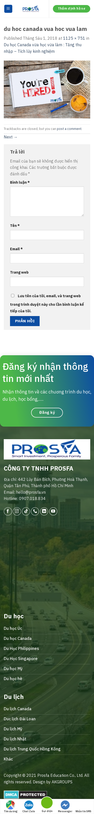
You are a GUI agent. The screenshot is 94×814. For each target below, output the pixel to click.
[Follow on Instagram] (17, 511)
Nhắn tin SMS (83, 806)
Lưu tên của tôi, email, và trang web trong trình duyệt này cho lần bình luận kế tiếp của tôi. (47, 303)
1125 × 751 (74, 38)
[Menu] (8, 9)
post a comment (69, 129)
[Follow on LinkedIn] (44, 511)
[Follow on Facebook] (8, 511)
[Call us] (35, 511)
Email (16, 248)
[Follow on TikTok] (26, 511)
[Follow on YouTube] (53, 511)
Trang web (19, 272)
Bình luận (20, 182)
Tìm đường (10, 806)
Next (11, 136)
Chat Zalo (28, 806)
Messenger (65, 806)
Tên (15, 225)
